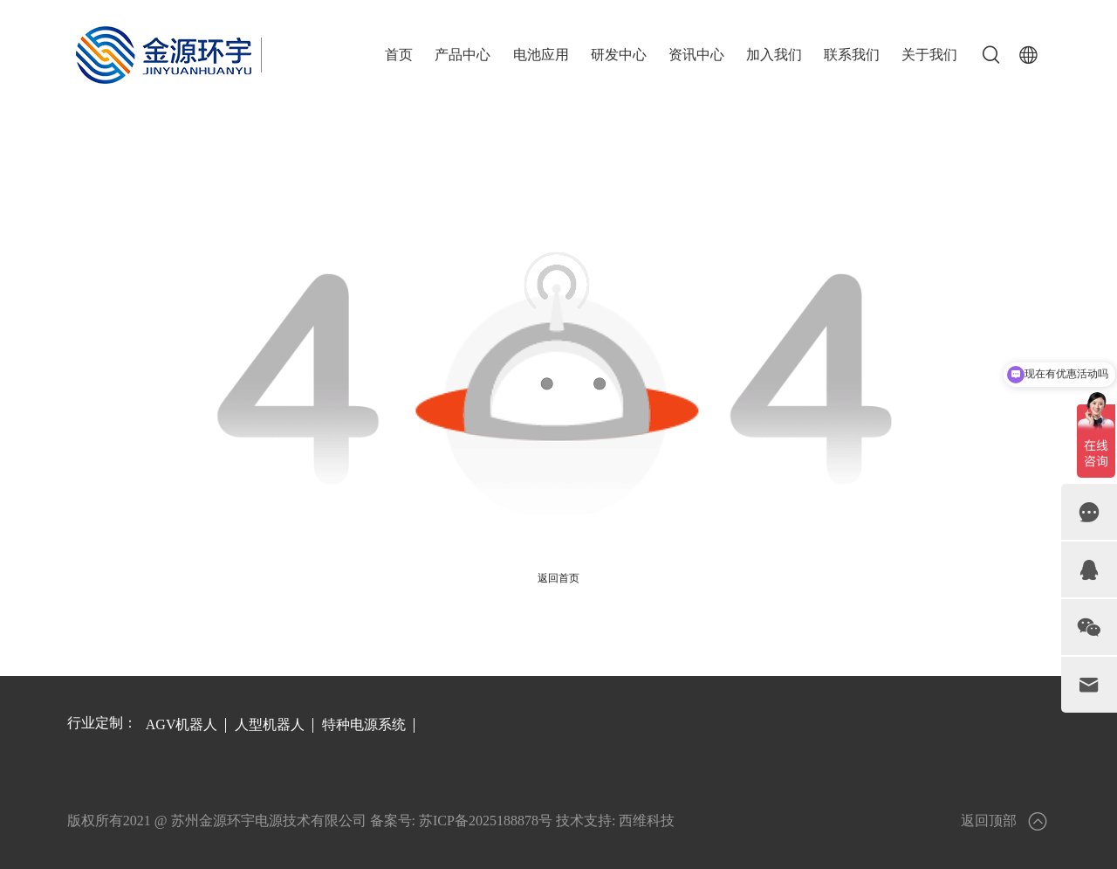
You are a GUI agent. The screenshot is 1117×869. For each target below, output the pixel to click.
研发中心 (619, 54)
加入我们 (774, 54)
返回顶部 (1005, 821)
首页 (399, 54)
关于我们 (929, 54)
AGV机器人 (182, 724)
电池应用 (541, 54)
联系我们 (852, 54)
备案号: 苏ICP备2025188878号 (461, 820)
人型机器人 (270, 724)
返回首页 (558, 578)
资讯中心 (696, 54)
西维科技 (647, 820)
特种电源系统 (364, 724)
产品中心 (462, 54)
